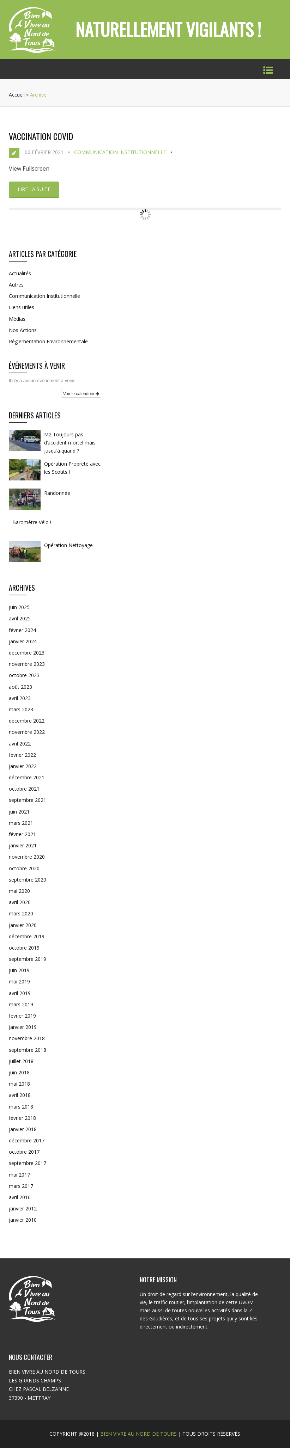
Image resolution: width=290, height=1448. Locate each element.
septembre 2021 (27, 800)
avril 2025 (20, 618)
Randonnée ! (58, 493)
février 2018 (22, 1118)
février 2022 (22, 754)
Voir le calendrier (81, 393)
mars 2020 (21, 913)
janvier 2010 (23, 1219)
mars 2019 (21, 1004)
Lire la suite (34, 189)
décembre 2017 (26, 1140)
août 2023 (20, 686)
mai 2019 (19, 981)
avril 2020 (20, 902)
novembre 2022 (27, 732)
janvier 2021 (23, 845)
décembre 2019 (26, 936)
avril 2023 (20, 698)
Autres (16, 284)
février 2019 (22, 1015)
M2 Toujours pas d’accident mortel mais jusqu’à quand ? (70, 442)
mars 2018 (21, 1106)
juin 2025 (19, 607)
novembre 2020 (27, 856)
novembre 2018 (27, 1038)
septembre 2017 (27, 1163)
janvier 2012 (23, 1208)
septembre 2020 (27, 879)
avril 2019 (20, 993)
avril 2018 (20, 1095)
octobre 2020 (24, 868)
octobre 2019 (24, 947)
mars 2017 (21, 1186)
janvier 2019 (23, 1027)
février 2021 (22, 834)
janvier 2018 (23, 1129)
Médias (17, 318)
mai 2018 (19, 1083)
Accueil (17, 94)
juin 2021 (19, 811)
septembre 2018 (27, 1050)
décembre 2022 (26, 720)
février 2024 (22, 630)
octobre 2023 (24, 675)
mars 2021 (21, 823)
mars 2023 (21, 709)
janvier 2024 (23, 641)
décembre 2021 (26, 777)
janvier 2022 (23, 766)
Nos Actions (23, 330)
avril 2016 (20, 1197)
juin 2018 (19, 1072)
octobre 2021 (24, 788)
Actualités (20, 273)
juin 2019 (19, 970)
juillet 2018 (21, 1061)
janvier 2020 (23, 925)
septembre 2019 (27, 959)
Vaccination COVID (41, 136)
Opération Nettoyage (68, 545)
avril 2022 (20, 743)
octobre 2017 (24, 1151)
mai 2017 (19, 1174)
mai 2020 (19, 891)
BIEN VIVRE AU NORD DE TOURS (138, 1433)
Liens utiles (21, 307)
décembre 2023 (26, 652)
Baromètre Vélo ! (31, 522)
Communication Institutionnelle (120, 152)
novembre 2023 (27, 664)
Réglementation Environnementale (48, 341)
